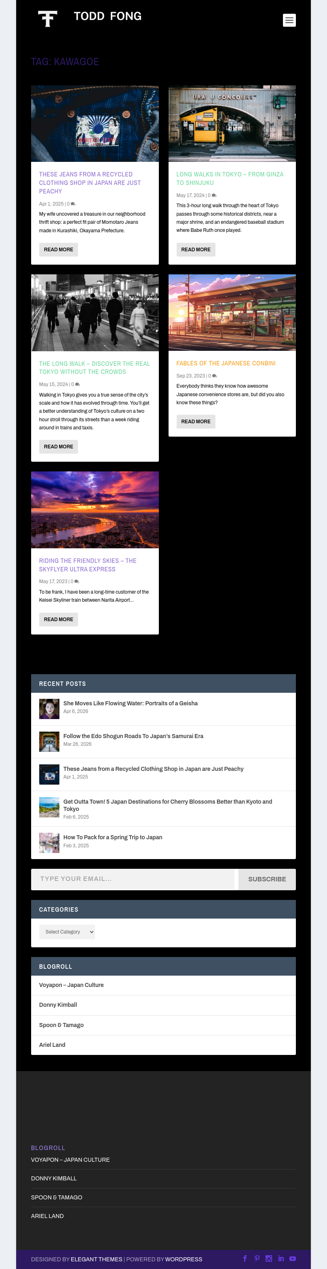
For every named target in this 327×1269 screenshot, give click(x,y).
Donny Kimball (58, 1005)
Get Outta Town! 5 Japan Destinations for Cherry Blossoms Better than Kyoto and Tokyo (167, 805)
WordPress (184, 1259)
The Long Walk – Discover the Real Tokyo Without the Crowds (94, 367)
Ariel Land (52, 1045)
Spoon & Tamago (61, 1025)
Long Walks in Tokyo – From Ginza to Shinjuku (230, 178)
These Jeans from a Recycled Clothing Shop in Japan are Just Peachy (90, 182)
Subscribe (267, 879)
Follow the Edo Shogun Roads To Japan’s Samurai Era (133, 736)
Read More (59, 250)
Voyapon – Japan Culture (71, 985)
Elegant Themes (96, 1259)
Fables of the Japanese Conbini (226, 363)
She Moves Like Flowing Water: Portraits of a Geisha (130, 703)
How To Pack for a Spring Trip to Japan (112, 837)
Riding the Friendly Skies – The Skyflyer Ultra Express (88, 564)
